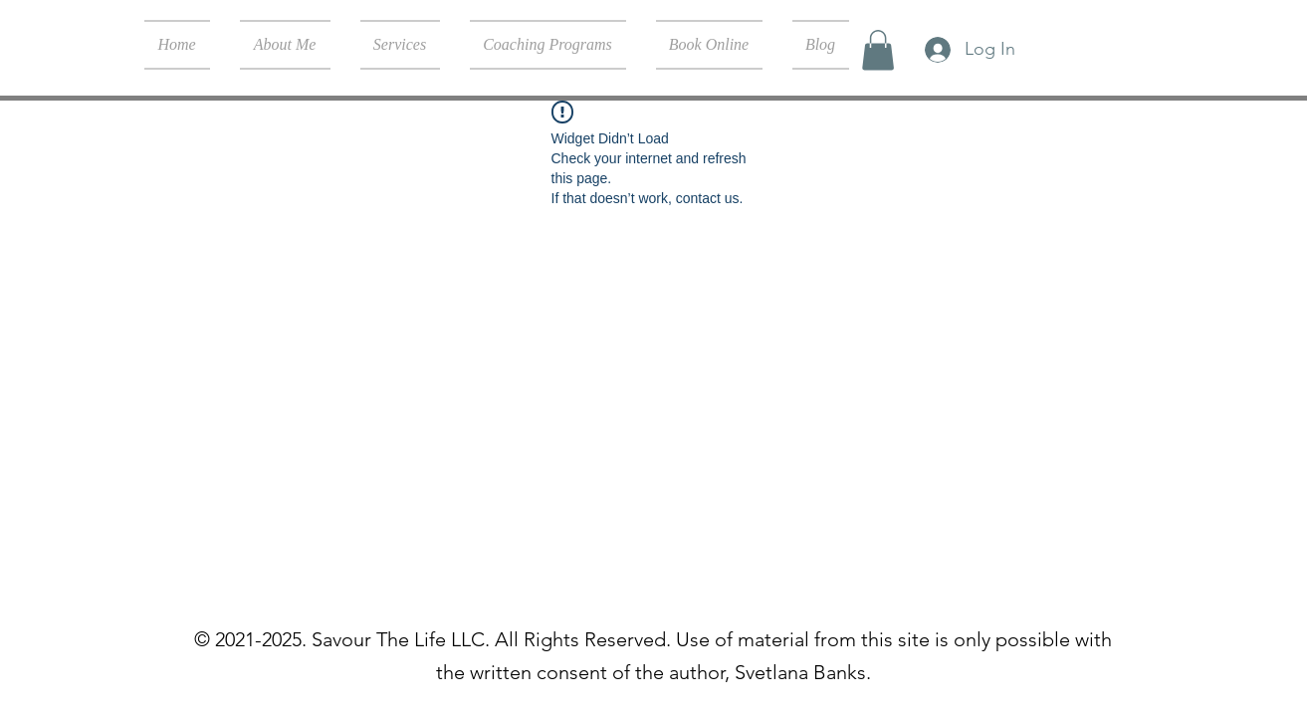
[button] (878, 50)
